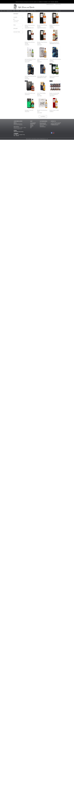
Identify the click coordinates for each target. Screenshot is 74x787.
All (13, 19)
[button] (59, 10)
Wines (31, 126)
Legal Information (43, 126)
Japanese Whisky (16, 20)
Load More (42, 116)
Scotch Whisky (15, 21)
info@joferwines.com (54, 124)
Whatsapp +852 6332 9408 (55, 123)
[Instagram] (53, 133)
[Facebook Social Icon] (51, 133)
